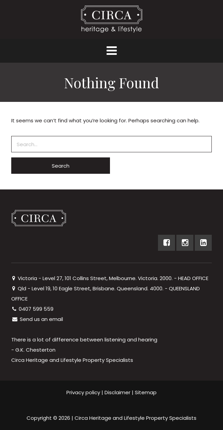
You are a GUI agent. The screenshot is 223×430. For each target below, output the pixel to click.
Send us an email (37, 319)
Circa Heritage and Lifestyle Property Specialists (135, 417)
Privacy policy (83, 392)
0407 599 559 (32, 308)
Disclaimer (117, 392)
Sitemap (146, 392)
